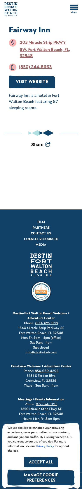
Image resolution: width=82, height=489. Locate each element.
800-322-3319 (46, 323)
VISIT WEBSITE (32, 82)
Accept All (41, 462)
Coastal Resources (41, 239)
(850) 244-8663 (35, 67)
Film (41, 222)
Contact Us (41, 233)
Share (37, 144)
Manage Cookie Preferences (41, 478)
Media (41, 245)
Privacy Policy (45, 446)
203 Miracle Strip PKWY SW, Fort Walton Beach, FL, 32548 (45, 49)
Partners (41, 228)
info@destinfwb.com (41, 352)
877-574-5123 (46, 404)
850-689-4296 (47, 371)
